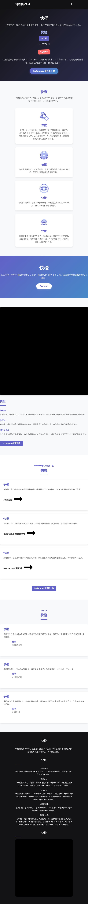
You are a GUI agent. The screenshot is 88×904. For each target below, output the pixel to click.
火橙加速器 (13, 499)
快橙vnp (44, 779)
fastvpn (44, 791)
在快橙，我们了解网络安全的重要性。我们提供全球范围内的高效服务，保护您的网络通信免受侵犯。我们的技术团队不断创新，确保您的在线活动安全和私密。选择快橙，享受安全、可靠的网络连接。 (44, 822)
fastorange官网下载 (11, 444)
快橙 (44, 741)
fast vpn (44, 286)
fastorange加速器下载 (44, 71)
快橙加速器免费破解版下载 (19, 533)
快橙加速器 (44, 816)
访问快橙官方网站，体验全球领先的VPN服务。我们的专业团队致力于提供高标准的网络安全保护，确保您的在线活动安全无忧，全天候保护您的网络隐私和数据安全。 (44, 797)
